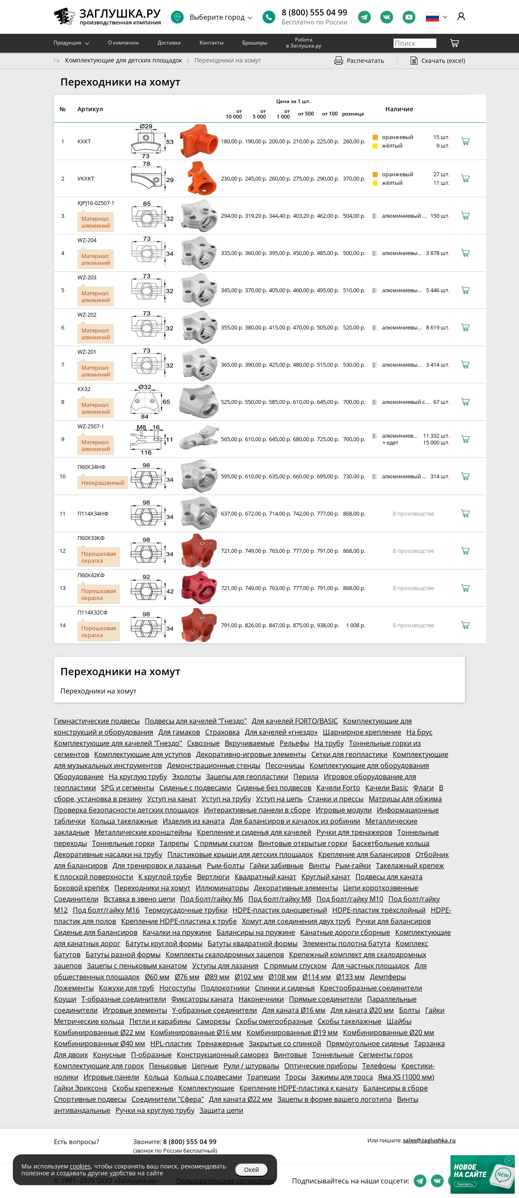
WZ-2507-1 (91, 426)
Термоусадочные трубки (186, 910)
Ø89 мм (217, 977)
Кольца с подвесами (208, 1077)
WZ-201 (87, 352)
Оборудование (79, 776)
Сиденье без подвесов (273, 787)
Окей (251, 1169)
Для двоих (71, 1054)
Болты (409, 1010)
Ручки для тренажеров (354, 832)
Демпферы (388, 977)
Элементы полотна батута (347, 943)
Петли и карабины (160, 1021)
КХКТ (84, 141)
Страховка (222, 732)
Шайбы (399, 1021)
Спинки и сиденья (285, 988)
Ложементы (74, 988)
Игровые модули (344, 810)
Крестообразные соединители (371, 988)
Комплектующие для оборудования (369, 765)
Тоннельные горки (123, 843)
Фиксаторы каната (202, 999)
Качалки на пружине (177, 932)
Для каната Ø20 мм (362, 1010)
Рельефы (294, 743)
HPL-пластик (171, 1043)
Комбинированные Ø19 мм (292, 1032)
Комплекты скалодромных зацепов (225, 954)
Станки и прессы (336, 799)
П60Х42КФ (91, 575)
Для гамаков (179, 732)
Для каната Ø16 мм (293, 1010)
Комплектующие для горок (99, 1065)
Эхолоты (186, 776)
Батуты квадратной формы (253, 943)
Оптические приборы (320, 1065)
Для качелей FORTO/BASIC (295, 721)
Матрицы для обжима (405, 799)
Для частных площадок (370, 965)
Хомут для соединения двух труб (296, 921)
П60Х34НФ (91, 467)
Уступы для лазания (225, 965)
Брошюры (254, 42)
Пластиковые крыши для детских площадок (240, 854)
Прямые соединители (325, 999)
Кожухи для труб (126, 988)
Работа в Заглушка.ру (303, 42)
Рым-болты (226, 865)
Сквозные (203, 743)
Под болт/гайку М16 (106, 910)
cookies (80, 1166)
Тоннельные (333, 1054)
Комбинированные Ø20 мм (388, 1032)
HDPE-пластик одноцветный (280, 910)
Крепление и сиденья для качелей (254, 832)
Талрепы (174, 843)
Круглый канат (325, 876)
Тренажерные (220, 1043)
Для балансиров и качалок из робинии (295, 821)
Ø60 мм (157, 977)
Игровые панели (111, 1077)
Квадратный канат (265, 876)
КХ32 (84, 389)
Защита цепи (221, 1110)
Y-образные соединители (214, 1010)
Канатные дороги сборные (345, 932)
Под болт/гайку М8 (279, 899)
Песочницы (284, 765)
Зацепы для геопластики (247, 776)
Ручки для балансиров (393, 921)
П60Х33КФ (91, 538)
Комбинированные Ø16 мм (196, 1032)
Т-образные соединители (123, 999)
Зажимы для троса (342, 1077)
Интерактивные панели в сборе (257, 810)
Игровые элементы (135, 1010)
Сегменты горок (386, 1054)
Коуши (65, 999)
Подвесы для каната (389, 876)
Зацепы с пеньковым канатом (137, 965)
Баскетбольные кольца (391, 843)
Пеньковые (168, 1065)
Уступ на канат (172, 799)
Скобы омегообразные (274, 1021)
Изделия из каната (194, 821)
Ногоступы (177, 988)
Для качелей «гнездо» (281, 732)
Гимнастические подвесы (97, 721)
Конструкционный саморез (222, 1054)
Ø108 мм (282, 977)
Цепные (205, 1065)
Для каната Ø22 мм (240, 1099)
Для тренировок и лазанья (157, 865)
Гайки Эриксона (80, 1088)
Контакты (212, 42)
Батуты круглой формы (164, 943)
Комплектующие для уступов (142, 754)
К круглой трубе (165, 876)
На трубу (329, 743)
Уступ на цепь (279, 799)
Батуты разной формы (123, 954)
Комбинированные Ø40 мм (99, 1043)
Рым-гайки (353, 865)
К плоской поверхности (93, 876)
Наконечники (261, 999)
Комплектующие (206, 1088)
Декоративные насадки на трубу (108, 854)
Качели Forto (338, 787)
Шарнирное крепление (362, 732)
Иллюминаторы (222, 888)
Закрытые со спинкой (285, 1043)
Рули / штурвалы (251, 1065)
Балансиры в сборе (395, 1088)
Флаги (423, 787)
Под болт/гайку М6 (211, 899)
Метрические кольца (89, 1021)
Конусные (109, 1054)
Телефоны (379, 1065)
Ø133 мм (350, 977)
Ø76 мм (187, 977)
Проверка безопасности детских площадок (126, 810)
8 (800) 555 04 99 (314, 12)
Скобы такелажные (350, 1021)
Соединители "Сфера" (167, 1099)
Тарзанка (429, 1043)
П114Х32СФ (92, 612)
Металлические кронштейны (143, 832)
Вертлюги (213, 876)
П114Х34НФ (93, 513)
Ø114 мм (316, 977)
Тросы (295, 1077)
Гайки (434, 1010)
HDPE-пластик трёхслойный (379, 910)
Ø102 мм (249, 977)
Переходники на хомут (152, 888)
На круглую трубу (138, 776)
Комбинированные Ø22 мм (99, 1032)
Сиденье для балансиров (95, 932)
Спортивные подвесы (90, 1099)
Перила (306, 776)
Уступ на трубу (226, 799)
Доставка (169, 42)
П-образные (151, 1054)
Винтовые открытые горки (302, 843)
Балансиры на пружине (256, 932)
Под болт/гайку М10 (349, 899)
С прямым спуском (295, 965)
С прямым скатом (223, 843)
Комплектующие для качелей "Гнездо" (118, 743)
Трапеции (263, 1077)
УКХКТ (86, 178)
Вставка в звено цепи (139, 899)
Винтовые (290, 1054)
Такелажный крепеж (410, 865)
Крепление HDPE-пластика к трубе (179, 921)
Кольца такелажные (124, 821)
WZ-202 (87, 314)
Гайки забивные (277, 865)
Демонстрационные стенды (213, 765)
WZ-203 (87, 277)
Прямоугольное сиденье (367, 1043)
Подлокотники (225, 988)
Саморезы (213, 1021)
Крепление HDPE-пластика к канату (298, 1088)
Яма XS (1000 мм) (406, 1077)
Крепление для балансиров (364, 854)
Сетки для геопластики (349, 754)
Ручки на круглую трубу (155, 1110)
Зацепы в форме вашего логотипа (334, 1099)
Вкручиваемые (249, 743)
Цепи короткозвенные (380, 888)
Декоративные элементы (296, 888)
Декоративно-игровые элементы (251, 754)
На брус (419, 732)
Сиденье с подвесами (195, 787)
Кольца (156, 1077)
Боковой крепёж (81, 888)
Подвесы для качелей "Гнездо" (196, 721)
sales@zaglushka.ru (429, 1140)
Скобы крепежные (142, 1088)
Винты (319, 865)
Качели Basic (386, 787)
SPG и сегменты (127, 787)
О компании (123, 42)
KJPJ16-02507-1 (96, 203)
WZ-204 (87, 240)
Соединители (76, 899)
